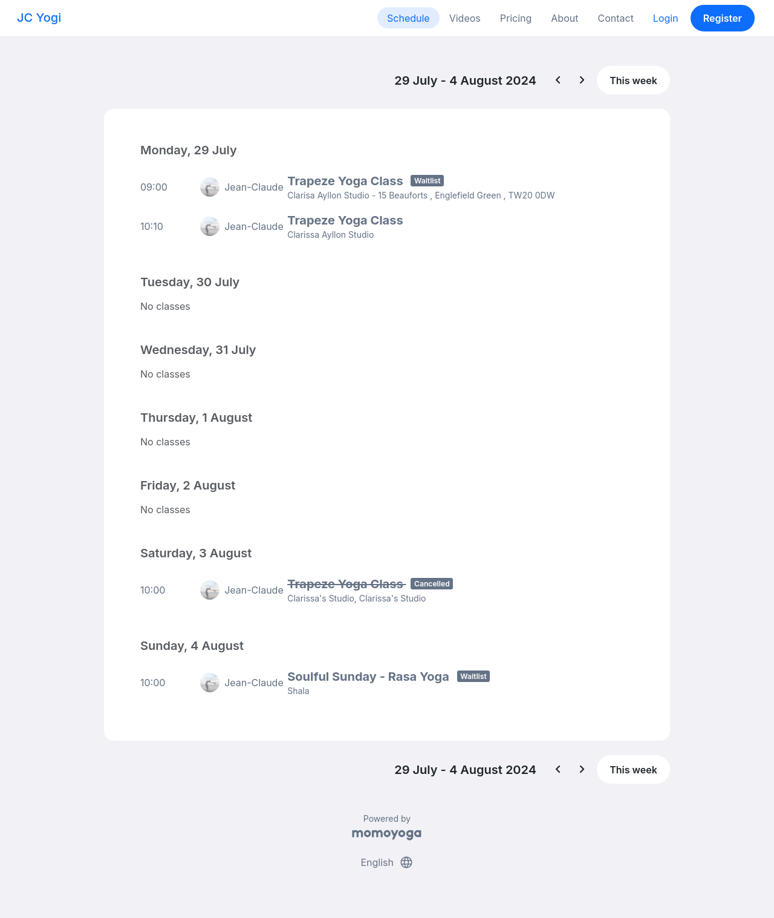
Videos (465, 18)
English (386, 862)
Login (665, 18)
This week (633, 80)
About (564, 18)
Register (722, 18)
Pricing (516, 18)
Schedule (408, 18)
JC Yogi (39, 17)
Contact (615, 18)
